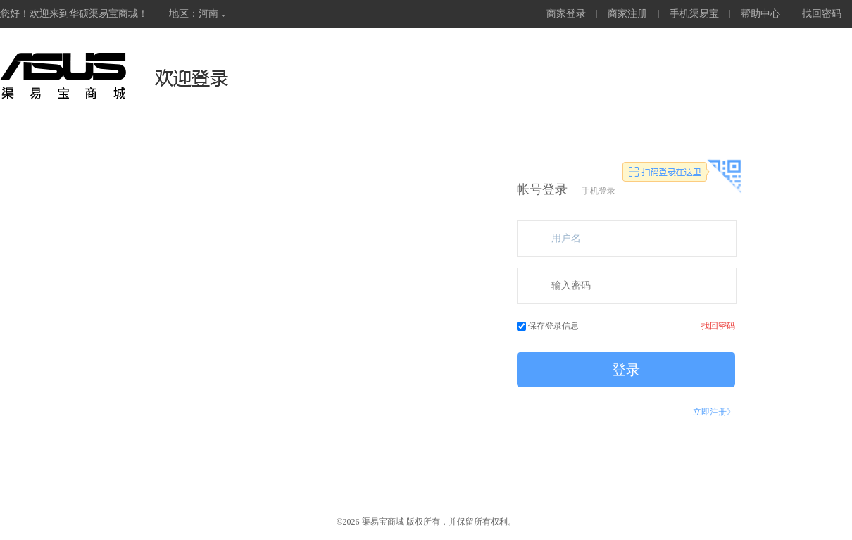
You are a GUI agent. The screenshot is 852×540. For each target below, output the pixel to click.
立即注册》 (714, 412)
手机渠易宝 (694, 13)
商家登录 (566, 13)
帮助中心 (760, 13)
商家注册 (627, 13)
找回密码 (821, 13)
